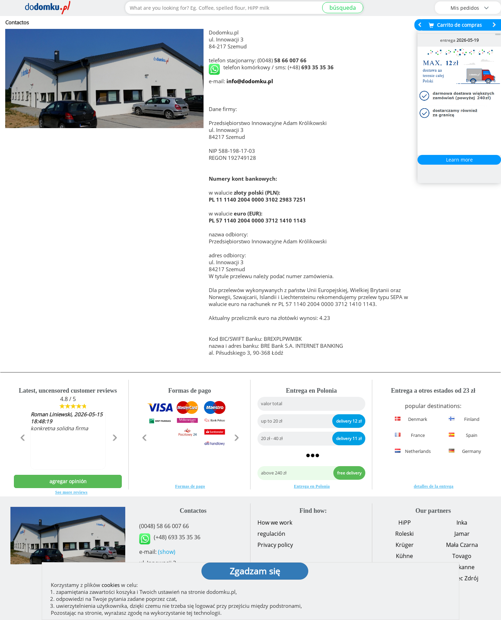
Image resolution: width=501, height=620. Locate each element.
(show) (166, 552)
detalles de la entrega (433, 486)
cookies (111, 584)
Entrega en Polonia (312, 486)
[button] (22, 452)
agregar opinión (68, 481)
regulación (271, 533)
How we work (274, 522)
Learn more (459, 159)
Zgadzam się (255, 571)
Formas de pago (190, 486)
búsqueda (342, 7)
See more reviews (71, 492)
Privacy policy (275, 545)
